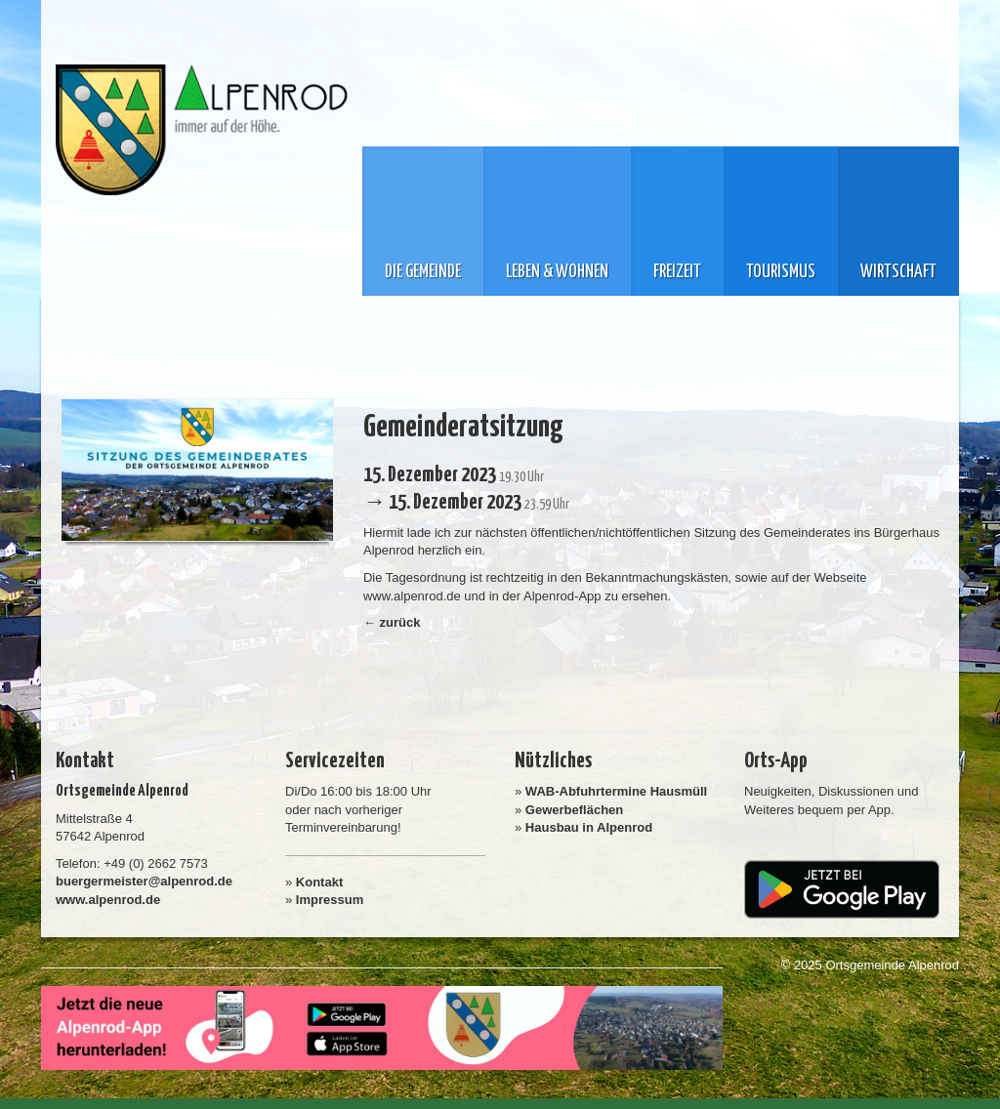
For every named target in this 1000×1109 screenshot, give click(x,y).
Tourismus (780, 272)
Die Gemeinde (423, 272)
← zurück (392, 622)
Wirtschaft (898, 272)
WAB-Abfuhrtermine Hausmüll (616, 791)
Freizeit (677, 272)
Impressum (329, 899)
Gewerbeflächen (574, 809)
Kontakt (319, 882)
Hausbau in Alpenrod (588, 827)
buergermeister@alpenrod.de (144, 881)
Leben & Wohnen (557, 272)
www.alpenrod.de (108, 899)
